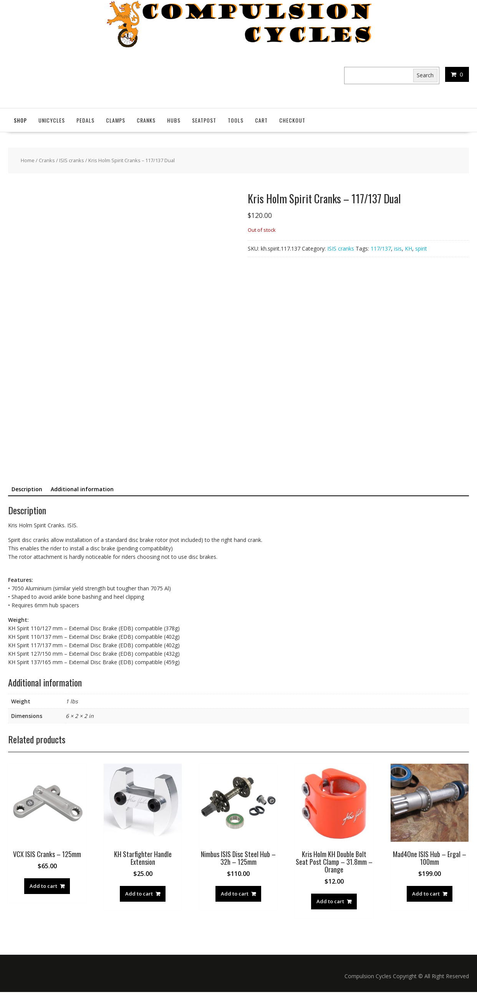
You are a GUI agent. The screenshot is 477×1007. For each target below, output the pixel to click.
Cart (261, 120)
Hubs (174, 120)
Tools (235, 120)
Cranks (146, 120)
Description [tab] (27, 504)
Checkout (292, 120)
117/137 (381, 248)
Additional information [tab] (82, 504)
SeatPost (204, 120)
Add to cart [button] (43, 900)
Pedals (85, 120)
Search (425, 75)
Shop (20, 120)
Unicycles (51, 120)
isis (398, 248)
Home (28, 160)
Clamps (115, 120)
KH (408, 248)
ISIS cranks (71, 160)
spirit (421, 248)
